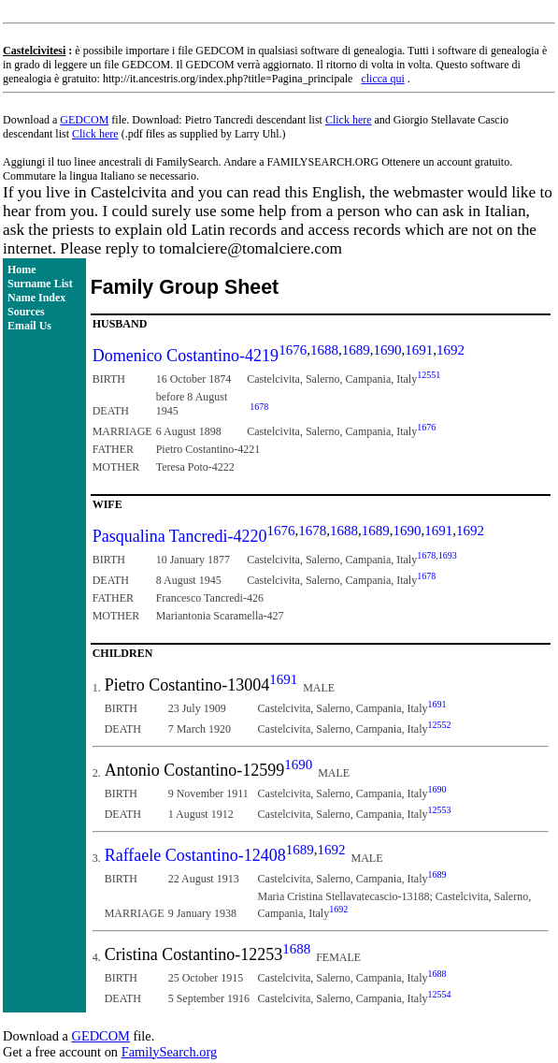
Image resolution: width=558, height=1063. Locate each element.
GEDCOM (84, 119)
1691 (419, 349)
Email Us (29, 325)
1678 (259, 406)
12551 (428, 375)
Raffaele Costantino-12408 (195, 855)
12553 (439, 810)
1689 (356, 349)
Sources (26, 311)
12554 (439, 994)
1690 (387, 349)
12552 (439, 725)
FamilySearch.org (169, 1051)
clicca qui (382, 78)
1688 (324, 349)
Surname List (40, 283)
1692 (450, 349)
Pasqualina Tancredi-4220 (180, 536)
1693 (447, 555)
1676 (293, 349)
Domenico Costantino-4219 (186, 355)
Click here (348, 119)
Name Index (36, 297)
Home (21, 269)
